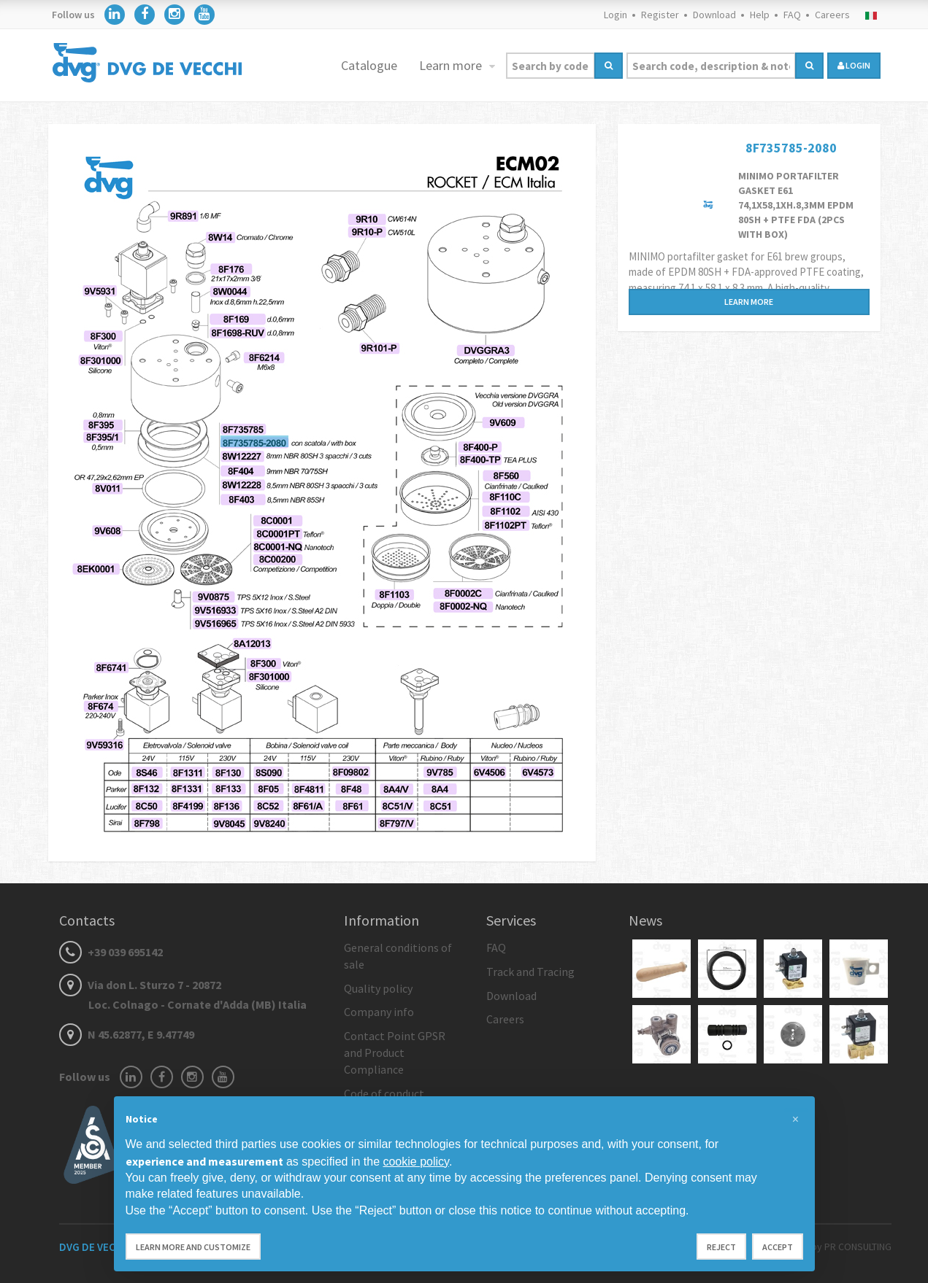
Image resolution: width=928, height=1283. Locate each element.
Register (660, 14)
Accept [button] (777, 1246)
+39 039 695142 (111, 952)
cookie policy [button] (415, 1161)
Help (760, 14)
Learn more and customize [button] (193, 1246)
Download (714, 14)
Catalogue (369, 65)
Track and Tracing (530, 971)
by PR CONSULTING (851, 1246)
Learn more (452, 65)
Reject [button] (721, 1246)
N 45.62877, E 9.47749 (126, 1034)
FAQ (792, 14)
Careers (832, 14)
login (853, 65)
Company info (379, 1011)
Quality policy (378, 988)
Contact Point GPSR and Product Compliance (394, 1052)
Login (615, 14)
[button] (796, 1119)
